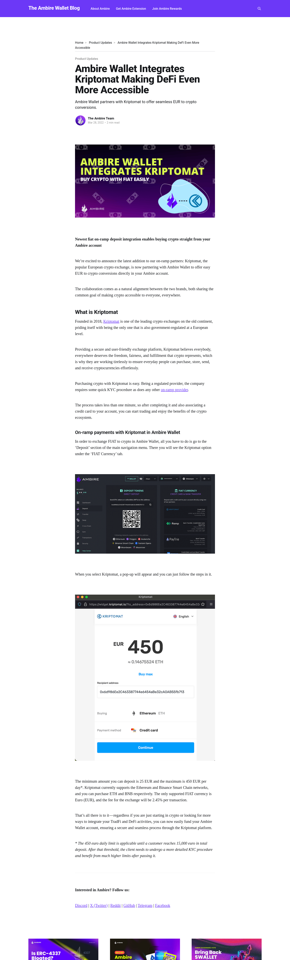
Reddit (115, 905)
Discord (81, 905)
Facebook (162, 905)
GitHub (129, 905)
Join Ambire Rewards (167, 8)
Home (79, 42)
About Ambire (100, 8)
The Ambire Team (101, 118)
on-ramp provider (174, 390)
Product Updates (100, 42)
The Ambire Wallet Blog (54, 8)
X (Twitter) (98, 905)
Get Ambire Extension (131, 8)
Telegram (145, 905)
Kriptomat (111, 321)
